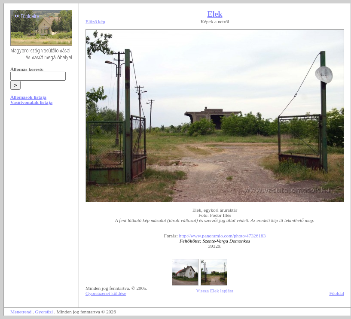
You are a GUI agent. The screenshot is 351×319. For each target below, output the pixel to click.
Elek (214, 14)
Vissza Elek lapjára (215, 290)
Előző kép (95, 21)
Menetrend (20, 311)
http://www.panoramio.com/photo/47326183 (222, 235)
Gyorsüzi (44, 311)
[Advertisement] (41, 176)
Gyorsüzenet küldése (105, 293)
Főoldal (336, 293)
